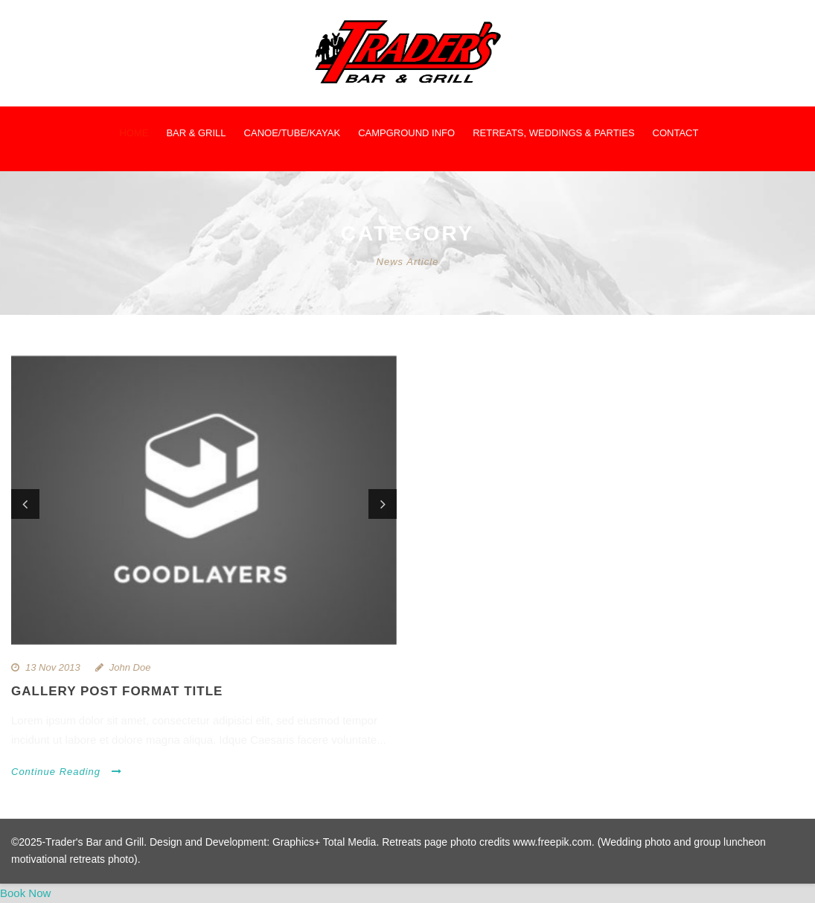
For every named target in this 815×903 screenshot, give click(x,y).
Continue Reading (66, 771)
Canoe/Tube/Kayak (292, 132)
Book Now (25, 893)
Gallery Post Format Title (117, 691)
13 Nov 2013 (52, 667)
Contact (676, 132)
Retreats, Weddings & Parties (553, 132)
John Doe (130, 667)
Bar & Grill (196, 132)
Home (133, 132)
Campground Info (406, 132)
